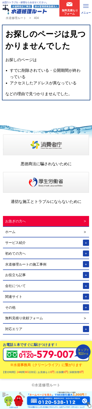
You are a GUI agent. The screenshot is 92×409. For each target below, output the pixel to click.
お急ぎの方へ (15, 221)
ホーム (10, 232)
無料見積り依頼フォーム (24, 318)
